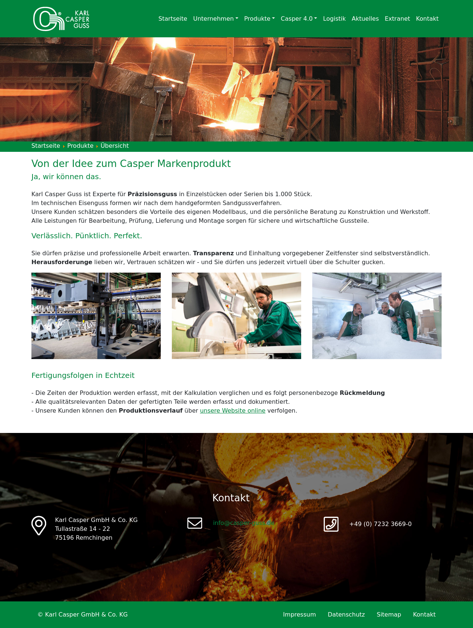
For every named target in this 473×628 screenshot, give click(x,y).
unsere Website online (232, 410)
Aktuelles (365, 18)
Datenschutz (346, 614)
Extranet (397, 18)
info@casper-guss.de (243, 522)
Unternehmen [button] (213, 18)
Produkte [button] (257, 18)
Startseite (173, 18)
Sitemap (389, 614)
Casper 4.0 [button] (297, 18)
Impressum (299, 614)
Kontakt (427, 18)
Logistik (334, 18)
